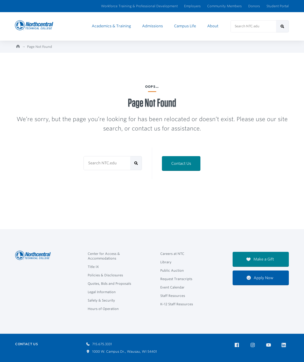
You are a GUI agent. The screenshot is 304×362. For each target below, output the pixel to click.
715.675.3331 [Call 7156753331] (99, 344)
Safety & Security (101, 300)
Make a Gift (260, 259)
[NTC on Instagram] (253, 345)
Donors (254, 6)
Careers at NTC (172, 254)
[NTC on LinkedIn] (285, 345)
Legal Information (102, 292)
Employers (192, 6)
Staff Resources (172, 296)
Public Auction (172, 270)
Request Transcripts (176, 279)
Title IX (93, 267)
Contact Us (181, 163)
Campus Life (185, 26)
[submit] (282, 26)
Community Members (224, 6)
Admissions (152, 26)
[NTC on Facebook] (237, 345)
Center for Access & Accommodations (104, 256)
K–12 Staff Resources (176, 304)
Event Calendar (172, 287)
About (212, 26)
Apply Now (260, 278)
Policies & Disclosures (105, 275)
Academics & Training (111, 26)
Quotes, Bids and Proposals (109, 283)
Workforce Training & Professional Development (139, 6)
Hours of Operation (103, 309)
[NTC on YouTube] (269, 345)
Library (165, 262)
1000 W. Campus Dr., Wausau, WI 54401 (121, 351)
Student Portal (277, 6)
